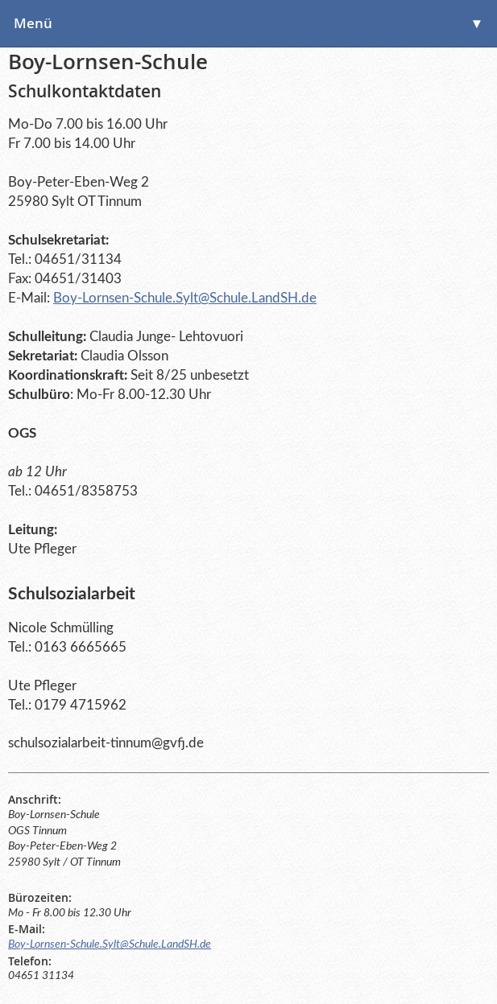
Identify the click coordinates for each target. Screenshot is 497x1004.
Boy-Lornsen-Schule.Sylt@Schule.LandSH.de (185, 298)
